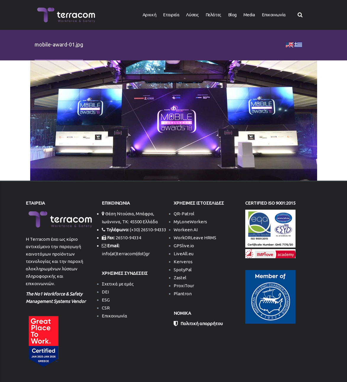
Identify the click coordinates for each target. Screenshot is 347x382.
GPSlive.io (184, 245)
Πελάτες (213, 14)
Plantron (183, 293)
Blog (232, 14)
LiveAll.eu (183, 253)
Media (249, 14)
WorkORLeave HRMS (195, 237)
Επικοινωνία (274, 14)
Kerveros (183, 261)
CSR (106, 307)
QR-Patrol (184, 213)
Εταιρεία (171, 14)
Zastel (180, 277)
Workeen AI (186, 229)
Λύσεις (192, 14)
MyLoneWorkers (190, 221)
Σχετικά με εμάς (118, 283)
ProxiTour (184, 285)
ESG (106, 299)
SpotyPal (183, 269)
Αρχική (149, 14)
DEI (105, 291)
